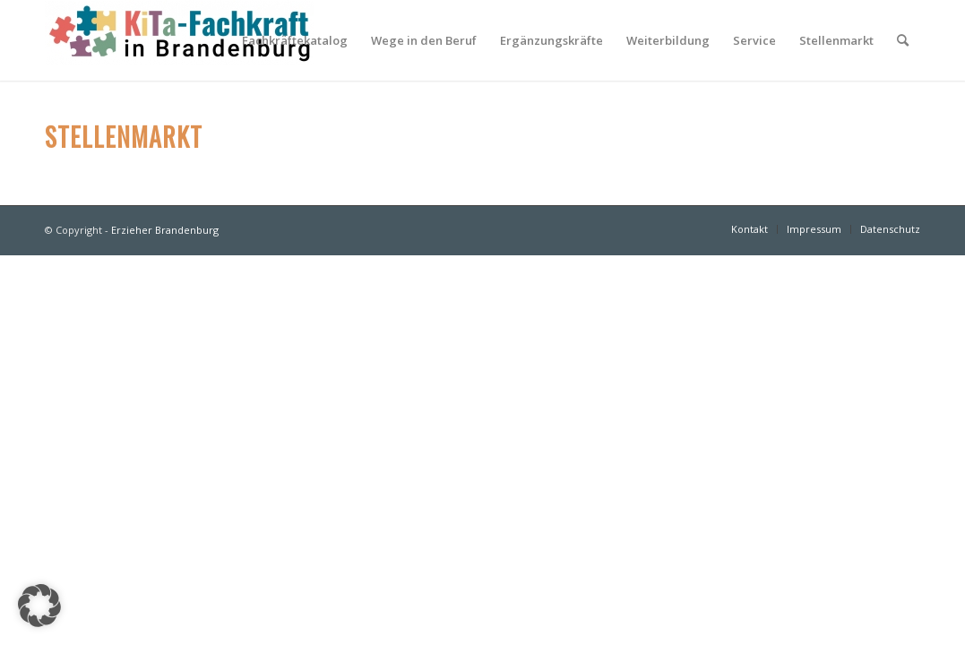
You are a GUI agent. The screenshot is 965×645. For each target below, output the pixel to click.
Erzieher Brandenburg (165, 229)
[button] (39, 605)
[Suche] (902, 40)
